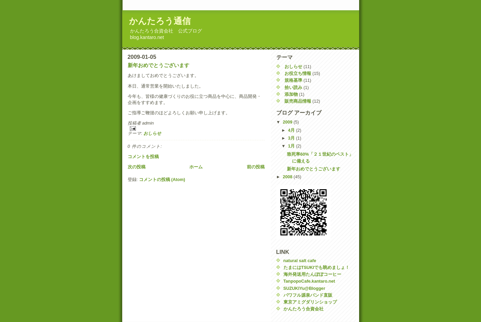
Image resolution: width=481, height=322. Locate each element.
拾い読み (293, 87)
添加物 (291, 94)
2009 (288, 122)
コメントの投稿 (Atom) (162, 179)
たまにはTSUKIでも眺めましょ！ (316, 267)
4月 (292, 130)
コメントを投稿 (143, 156)
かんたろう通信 (160, 21)
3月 (292, 138)
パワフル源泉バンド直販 (307, 295)
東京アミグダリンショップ (310, 302)
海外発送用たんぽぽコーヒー (312, 274)
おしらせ (152, 133)
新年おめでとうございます (158, 65)
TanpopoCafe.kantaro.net (309, 281)
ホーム (196, 167)
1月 (292, 146)
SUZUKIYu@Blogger (304, 288)
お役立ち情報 (297, 73)
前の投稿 (256, 167)
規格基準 (293, 80)
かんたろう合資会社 (303, 309)
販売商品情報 (297, 101)
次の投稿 (136, 167)
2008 (288, 177)
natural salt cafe (299, 260)
